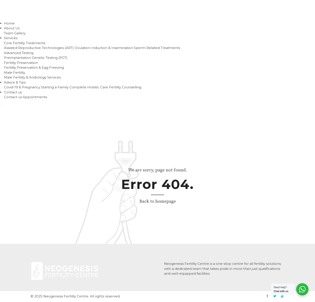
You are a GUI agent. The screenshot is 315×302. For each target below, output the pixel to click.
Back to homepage (157, 201)
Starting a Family (54, 87)
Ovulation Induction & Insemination (104, 48)
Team (8, 33)
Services (11, 38)
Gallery (20, 33)
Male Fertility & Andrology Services (32, 77)
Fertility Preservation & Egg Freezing (34, 67)
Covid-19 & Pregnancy (22, 87)
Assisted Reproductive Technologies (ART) (39, 48)
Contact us (13, 92)
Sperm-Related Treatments (157, 48)
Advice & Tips (15, 82)
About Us (12, 28)
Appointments (35, 97)
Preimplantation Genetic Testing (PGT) (35, 58)
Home (9, 23)
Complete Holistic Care (88, 87)
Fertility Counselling (125, 87)
